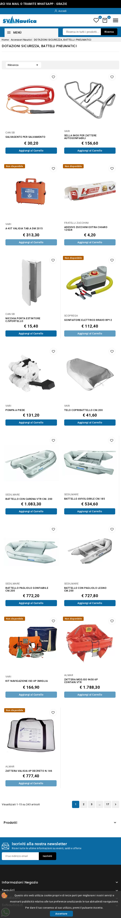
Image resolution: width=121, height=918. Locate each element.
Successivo (115, 804)
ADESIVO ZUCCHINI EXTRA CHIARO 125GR (86, 228)
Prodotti (10, 822)
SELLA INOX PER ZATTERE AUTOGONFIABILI (80, 137)
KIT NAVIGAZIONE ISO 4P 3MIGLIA (26, 681)
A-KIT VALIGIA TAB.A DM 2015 (24, 228)
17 (107, 804)
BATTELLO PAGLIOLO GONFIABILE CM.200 (26, 589)
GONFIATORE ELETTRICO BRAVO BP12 (88, 320)
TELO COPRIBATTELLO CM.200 (83, 410)
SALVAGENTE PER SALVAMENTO (25, 137)
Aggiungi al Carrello (31, 150)
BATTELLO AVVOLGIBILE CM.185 (84, 498)
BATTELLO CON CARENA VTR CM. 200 (28, 499)
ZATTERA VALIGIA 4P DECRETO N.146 (28, 771)
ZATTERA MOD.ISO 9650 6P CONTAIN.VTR (81, 681)
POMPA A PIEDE (15, 410)
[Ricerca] (90, 31)
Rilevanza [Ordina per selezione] (23, 64)
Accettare (61, 913)
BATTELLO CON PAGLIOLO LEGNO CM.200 (85, 589)
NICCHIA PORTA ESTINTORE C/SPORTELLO (22, 319)
